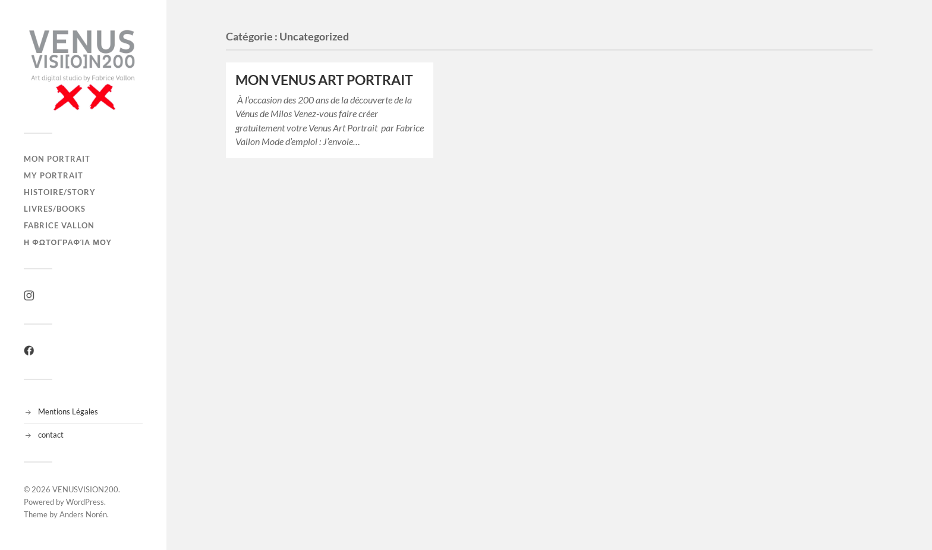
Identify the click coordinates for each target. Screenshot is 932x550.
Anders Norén (83, 514)
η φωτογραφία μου (68, 242)
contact (51, 434)
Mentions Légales (68, 411)
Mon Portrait (57, 159)
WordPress (85, 502)
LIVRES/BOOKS (55, 208)
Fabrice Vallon (59, 225)
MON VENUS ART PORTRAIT (324, 80)
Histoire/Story (60, 192)
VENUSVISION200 (85, 489)
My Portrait (53, 175)
